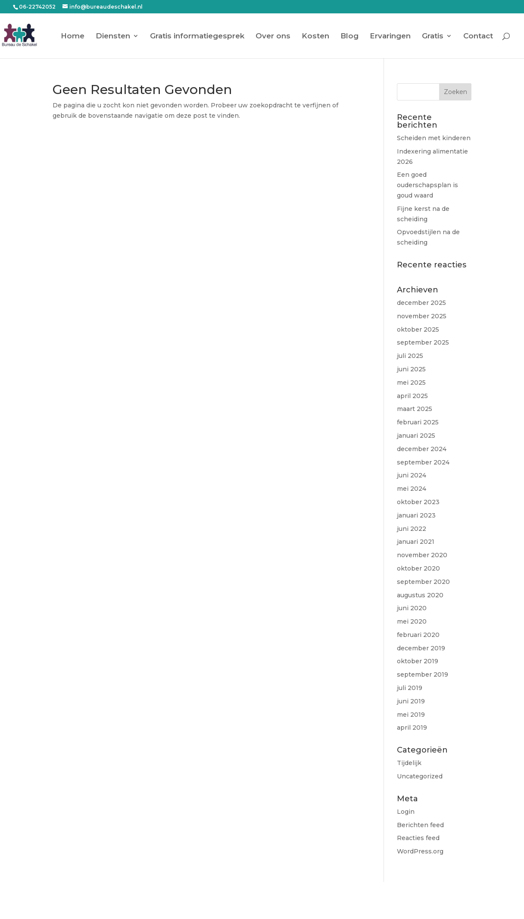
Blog (349, 36)
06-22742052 (37, 6)
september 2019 (422, 674)
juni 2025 (411, 369)
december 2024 (421, 449)
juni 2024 (411, 475)
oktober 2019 (417, 661)
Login (406, 811)
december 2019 (421, 648)
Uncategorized (420, 776)
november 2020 (422, 555)
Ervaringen (390, 36)
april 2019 (412, 727)
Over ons (273, 36)
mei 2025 (411, 382)
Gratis (432, 36)
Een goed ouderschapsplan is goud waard (427, 185)
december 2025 (421, 303)
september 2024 (423, 462)
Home (72, 36)
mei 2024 (411, 488)
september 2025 (423, 342)
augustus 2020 (420, 595)
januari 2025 (416, 435)
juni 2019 (411, 701)
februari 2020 (418, 635)
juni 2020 (412, 608)
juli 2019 (409, 688)
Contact (478, 36)
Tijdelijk (409, 763)
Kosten (315, 36)
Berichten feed (420, 825)
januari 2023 (416, 515)
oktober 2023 (418, 502)
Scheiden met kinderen (434, 138)
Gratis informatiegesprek (197, 36)
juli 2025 (410, 356)
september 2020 (423, 582)
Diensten (113, 36)
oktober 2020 (418, 568)
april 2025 (412, 396)
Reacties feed (418, 838)
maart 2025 (414, 409)
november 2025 (421, 316)
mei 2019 (411, 714)
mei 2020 (412, 621)
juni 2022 (411, 529)
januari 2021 (415, 542)
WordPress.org (420, 851)
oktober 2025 (418, 329)
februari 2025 (418, 422)
